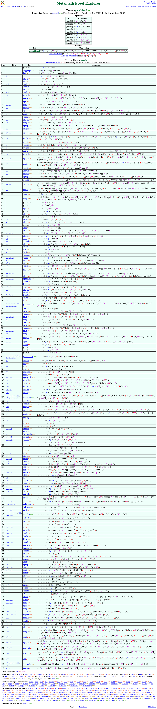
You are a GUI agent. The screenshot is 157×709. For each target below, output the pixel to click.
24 (9, 663)
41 (7, 303)
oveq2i (25, 319)
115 (7, 429)
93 (9, 358)
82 (7, 338)
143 (14, 504)
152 (11, 533)
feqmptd (26, 548)
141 (7, 501)
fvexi (25, 252)
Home (8, 6)
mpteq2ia (26, 545)
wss (86, 674)
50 (9, 233)
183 (11, 624)
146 (11, 515)
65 (12, 273)
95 (18, 396)
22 (9, 133)
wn (14, 674)
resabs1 (26, 314)
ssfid (24, 263)
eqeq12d (26, 111)
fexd (24, 249)
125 (9, 453)
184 (7, 627)
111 (7, 414)
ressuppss (26, 255)
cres (13, 676)
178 (14, 611)
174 (7, 600)
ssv (24, 594)
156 (7, 545)
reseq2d (26, 87)
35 (7, 180)
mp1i (25, 510)
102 (7, 383)
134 (10, 480)
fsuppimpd (27, 70)
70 (9, 287)
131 (11, 472)
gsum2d (55, 13)
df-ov (25, 431)
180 (14, 614)
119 (11, 437)
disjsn (25, 284)
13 (9, 105)
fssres (25, 230)
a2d (24, 659)
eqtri (24, 567)
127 (7, 464)
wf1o (81, 676)
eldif (24, 467)
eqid (24, 208)
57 (7, 263)
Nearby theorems (151, 3)
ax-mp (25, 559)
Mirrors (3, 6)
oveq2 (25, 608)
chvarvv (26, 389)
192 (9, 668)
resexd (25, 219)
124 (7, 504)
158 (7, 551)
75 (7, 300)
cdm (150, 674)
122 (19, 513)
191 (7, 665)
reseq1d (26, 551)
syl (24, 76)
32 (7, 171)
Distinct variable (55, 54)
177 (11, 611)
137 (11, 486)
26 (7, 148)
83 (7, 331)
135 (16, 480)
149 (7, 527)
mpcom (26, 668)
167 (7, 576)
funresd (26, 241)
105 (7, 393)
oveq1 (25, 198)
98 (7, 372)
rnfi (24, 450)
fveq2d (25, 536)
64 (7, 273)
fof (24, 582)
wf (57, 676)
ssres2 (25, 311)
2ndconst (26, 507)
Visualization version (143, 6)
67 (12, 279)
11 (6, 111)
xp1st (25, 521)
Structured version (131, 6)
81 (7, 319)
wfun (49, 676)
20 (7, 133)
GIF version (153, 6)
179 (18, 611)
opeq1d (26, 530)
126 (7, 491)
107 (7, 637)
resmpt (25, 556)
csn (100, 674)
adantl (25, 576)
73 (9, 295)
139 (11, 491)
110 (11, 410)
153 (7, 536)
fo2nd (25, 579)
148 (7, 533)
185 (7, 631)
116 (11, 429)
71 (7, 290)
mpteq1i (26, 564)
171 (7, 588)
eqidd (25, 194)
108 (7, 404)
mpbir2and (27, 279)
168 (7, 611)
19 (7, 122)
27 (7, 158)
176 (11, 603)
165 (11, 570)
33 (7, 174)
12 (7, 105)
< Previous (146, 2)
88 (9, 342)
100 (10, 377)
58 (7, 258)
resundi (26, 298)
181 (7, 617)
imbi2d (25, 114)
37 (7, 190)
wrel (39, 676)
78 (7, 317)
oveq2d (26, 95)
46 (7, 219)
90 (15, 396)
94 (7, 361)
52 (7, 236)
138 (7, 489)
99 (7, 377)
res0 (24, 81)
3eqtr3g (26, 295)
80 (12, 317)
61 (7, 260)
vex (24, 364)
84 (9, 331)
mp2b (25, 317)
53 (7, 306)
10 (7, 95)
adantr (25, 214)
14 (7, 108)
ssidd (25, 475)
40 (7, 648)
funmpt (25, 445)
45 (15, 303)
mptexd (26, 494)
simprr (25, 281)
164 (11, 567)
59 (9, 258)
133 (7, 486)
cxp (140, 674)
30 (7, 164)
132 (14, 472)
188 (10, 648)
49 (7, 233)
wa (32, 674)
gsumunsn (27, 397)
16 (7, 114)
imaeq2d (26, 372)
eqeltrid (26, 437)
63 (9, 279)
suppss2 (26, 489)
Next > (153, 2)
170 (11, 585)
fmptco (25, 611)
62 (9, 263)
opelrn (25, 459)
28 (7, 154)
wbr (123, 674)
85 (12, 331)
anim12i (26, 464)
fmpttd (25, 442)
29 (9, 158)
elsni (24, 524)
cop (106, 674)
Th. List (23, 6)
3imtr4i (26, 472)
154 (7, 542)
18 (7, 120)
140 (11, 504)
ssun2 (25, 322)
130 (7, 472)
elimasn (26, 429)
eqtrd (25, 533)
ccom (29, 676)
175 (11, 600)
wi (20, 674)
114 (11, 489)
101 (7, 380)
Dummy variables (53, 62)
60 (12, 258)
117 (7, 440)
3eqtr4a (26, 614)
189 (7, 653)
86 (7, 333)
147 (7, 621)
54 (7, 241)
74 (12, 306)
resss (25, 228)
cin (79, 674)
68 (9, 306)
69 (7, 287)
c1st (113, 676)
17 (7, 663)
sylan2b (26, 440)
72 (7, 295)
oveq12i (26, 338)
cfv (88, 676)
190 (7, 659)
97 (7, 398)
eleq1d (25, 383)
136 (11, 483)
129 (11, 464)
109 (7, 407)
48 (18, 303)
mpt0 (25, 101)
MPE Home (15, 6)
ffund (25, 239)
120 (11, 440)
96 (7, 366)
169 (7, 585)
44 (7, 214)
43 (12, 303)
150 (11, 527)
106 (12, 398)
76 (15, 306)
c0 (93, 674)
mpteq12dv (27, 377)
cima (21, 676)
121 (7, 442)
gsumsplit (26, 304)
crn (6, 676)
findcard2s (27, 664)
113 (10, 420)
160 (7, 559)
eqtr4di (25, 542)
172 (7, 591)
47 (7, 222)
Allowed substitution (69, 56)
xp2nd (25, 573)
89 (7, 642)
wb (26, 674)
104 (7, 389)
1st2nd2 (26, 518)
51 (12, 233)
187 (10, 642)
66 (7, 276)
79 (9, 317)
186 (11, 637)
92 (7, 358)
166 (11, 614)
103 (7, 386)
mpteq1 (26, 98)
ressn (25, 562)
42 (7, 252)
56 (7, 279)
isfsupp (25, 269)
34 (7, 184)
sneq (24, 369)
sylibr (25, 287)
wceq (40, 674)
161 (11, 559)
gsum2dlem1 (28, 357)
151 (7, 530)
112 (7, 624)
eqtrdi (25, 84)
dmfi (24, 73)
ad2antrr (26, 361)
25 (7, 145)
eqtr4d (25, 621)
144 (7, 515)
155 (11, 542)
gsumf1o (26, 514)
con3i (25, 461)
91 (18, 355)
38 (15, 663)
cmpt (132, 674)
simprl (25, 345)
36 (9, 184)
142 (13, 501)
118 (7, 437)
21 (7, 129)
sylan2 (25, 486)
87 (9, 338)
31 (12, 663)
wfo (68, 676)
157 (7, 614)
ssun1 (25, 308)
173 (7, 603)
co (105, 676)
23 (7, 138)
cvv (56, 674)
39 (18, 663)
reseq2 (25, 79)
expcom (26, 653)
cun (71, 674)
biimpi (25, 456)
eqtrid (25, 483)
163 (7, 564)
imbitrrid (26, 648)
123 (7, 448)
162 (7, 567)
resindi (25, 292)
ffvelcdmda (27, 434)
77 (7, 342)
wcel (48, 674)
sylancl (25, 233)
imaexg (26, 418)
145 (11, 510)
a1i (24, 300)
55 (7, 244)
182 (11, 621)
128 (7, 461)
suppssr (26, 480)
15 (9, 111)
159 (7, 570)
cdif (63, 674)
